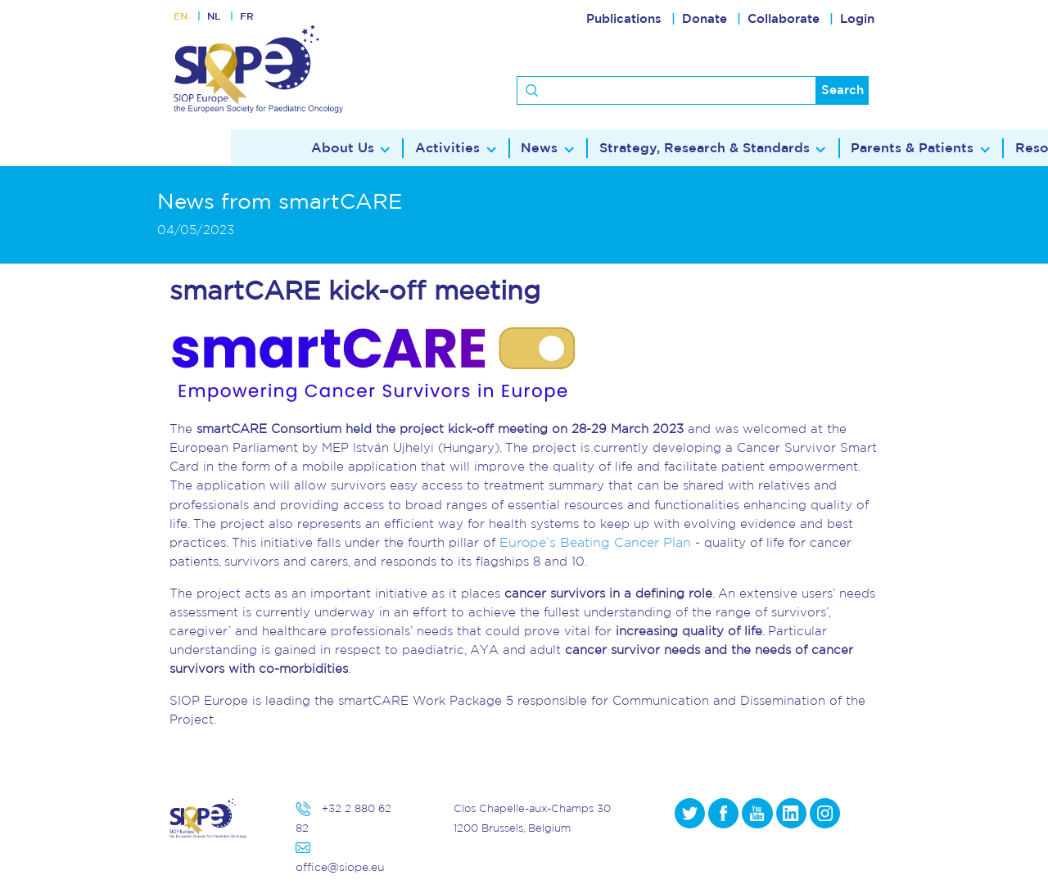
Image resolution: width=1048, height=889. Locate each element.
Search (842, 90)
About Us (130, 148)
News (318, 148)
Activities (230, 148)
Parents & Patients (673, 148)
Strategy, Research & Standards (476, 148)
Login (857, 19)
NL (220, 19)
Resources (803, 148)
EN (183, 19)
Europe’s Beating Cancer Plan (590, 542)
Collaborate (784, 19)
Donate (704, 19)
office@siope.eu (337, 867)
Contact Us (913, 148)
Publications (624, 19)
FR (258, 19)
